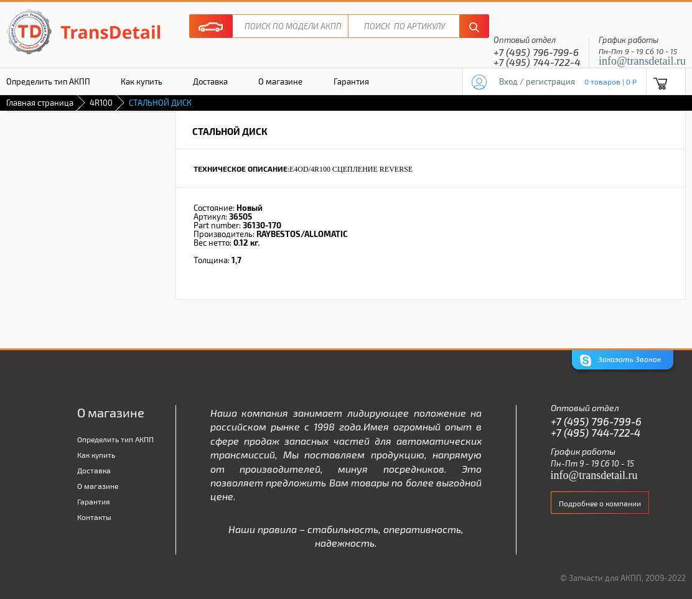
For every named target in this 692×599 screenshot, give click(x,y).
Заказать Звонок (620, 360)
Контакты (94, 517)
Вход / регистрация (537, 81)
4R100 (101, 103)
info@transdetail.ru (642, 61)
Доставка (210, 81)
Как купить (141, 81)
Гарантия (351, 81)
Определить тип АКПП (115, 439)
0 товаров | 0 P (610, 81)
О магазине (280, 81)
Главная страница (39, 103)
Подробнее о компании (600, 503)
